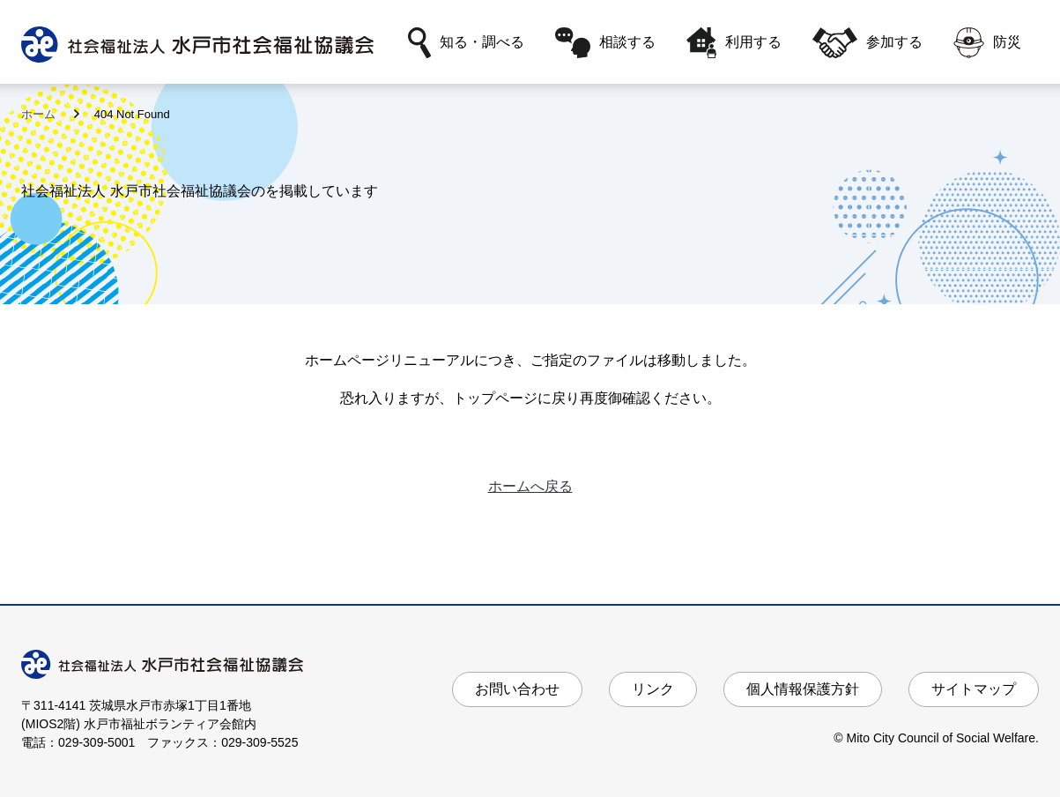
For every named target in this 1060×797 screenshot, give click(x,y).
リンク (653, 689)
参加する (867, 42)
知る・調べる (466, 42)
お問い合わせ (517, 689)
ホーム (40, 114)
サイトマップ (973, 689)
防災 (987, 42)
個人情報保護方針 (802, 689)
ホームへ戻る (530, 486)
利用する (734, 42)
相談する (605, 42)
